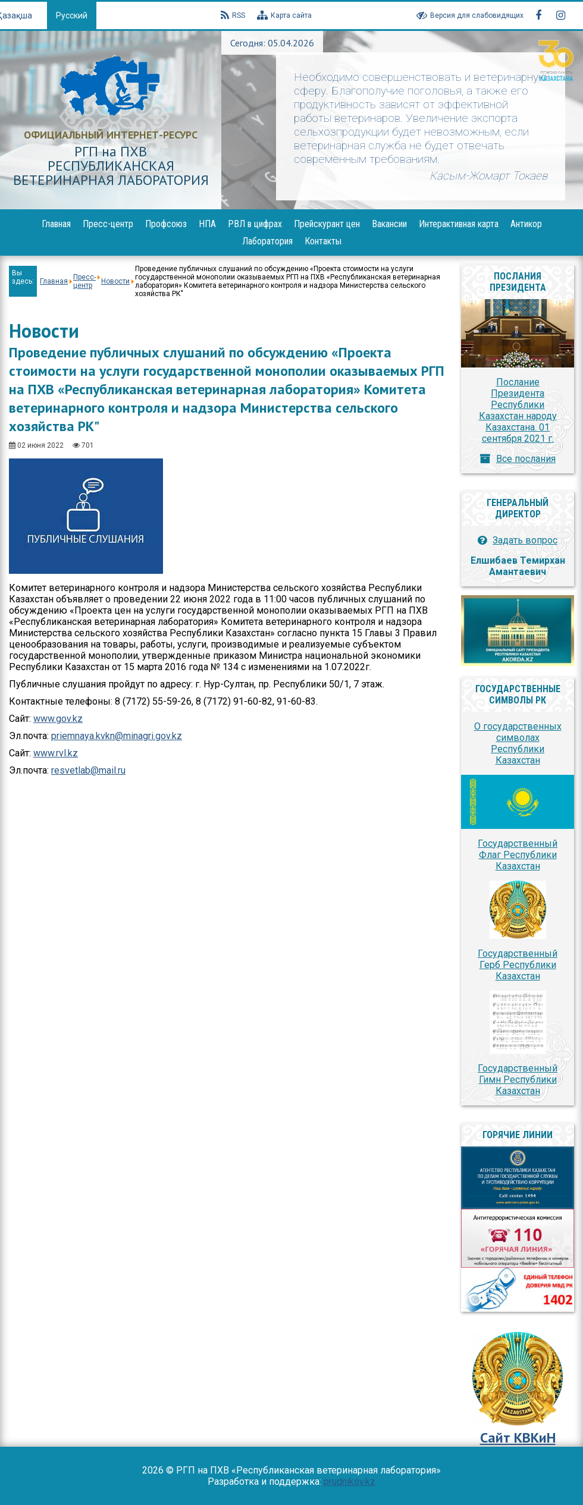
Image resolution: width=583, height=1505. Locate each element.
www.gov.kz (58, 718)
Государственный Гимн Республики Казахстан (517, 1079)
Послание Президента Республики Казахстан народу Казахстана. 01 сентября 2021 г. (518, 410)
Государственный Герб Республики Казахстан (517, 965)
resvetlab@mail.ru (88, 770)
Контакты (323, 241)
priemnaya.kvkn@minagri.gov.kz (116, 735)
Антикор (526, 224)
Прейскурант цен (327, 224)
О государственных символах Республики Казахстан (518, 743)
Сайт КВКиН (518, 1437)
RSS (233, 15)
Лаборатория (267, 241)
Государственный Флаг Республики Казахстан (517, 855)
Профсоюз (166, 224)
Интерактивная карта (459, 224)
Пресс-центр (108, 224)
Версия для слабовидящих (470, 15)
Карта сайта (284, 15)
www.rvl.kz (55, 753)
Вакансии (389, 224)
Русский (71, 15)
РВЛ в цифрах (255, 224)
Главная (56, 224)
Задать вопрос (525, 540)
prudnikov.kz (349, 1481)
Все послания (526, 458)
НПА (207, 224)
